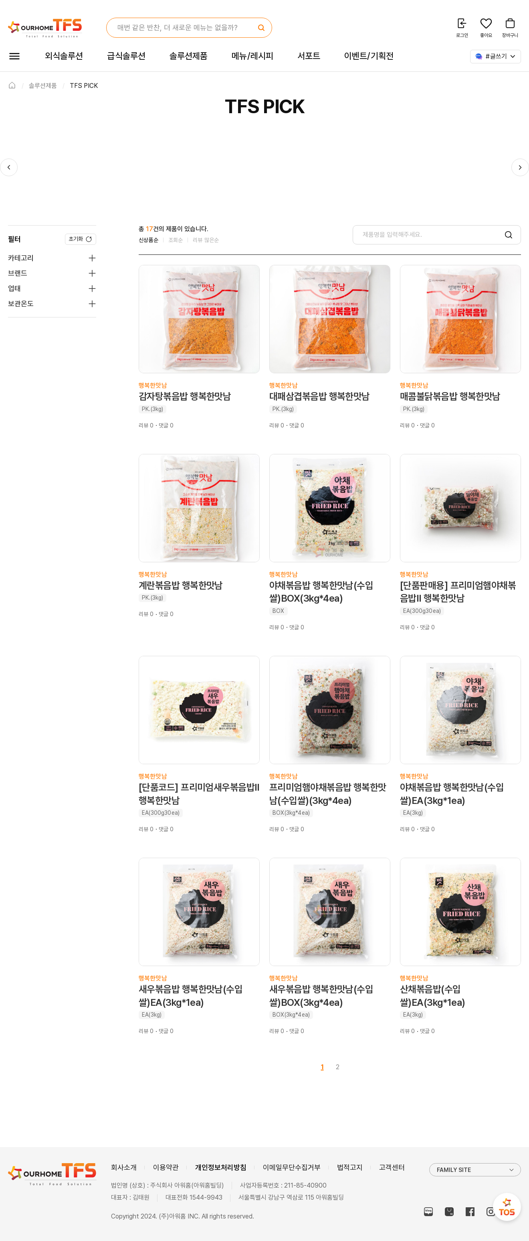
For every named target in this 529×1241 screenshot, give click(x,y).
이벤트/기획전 (369, 56)
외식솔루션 (64, 56)
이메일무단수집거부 (292, 1167)
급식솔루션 (126, 56)
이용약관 (166, 1167)
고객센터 (392, 1167)
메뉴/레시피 (252, 56)
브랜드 (17, 273)
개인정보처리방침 (220, 1167)
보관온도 (21, 303)
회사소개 (124, 1167)
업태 (14, 288)
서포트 (308, 56)
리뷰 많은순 (206, 240)
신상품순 (148, 240)
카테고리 (21, 258)
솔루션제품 (189, 56)
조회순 (175, 240)
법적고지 (350, 1167)
